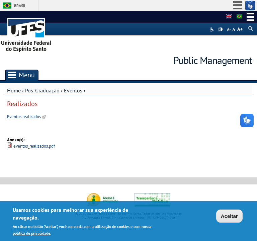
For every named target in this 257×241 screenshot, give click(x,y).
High (220, 29)
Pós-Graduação (42, 90)
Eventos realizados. (26, 116)
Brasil (20, 5)
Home (14, 90)
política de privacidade (31, 234)
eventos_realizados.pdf (34, 146)
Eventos (73, 90)
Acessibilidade (212, 29)
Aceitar (229, 217)
